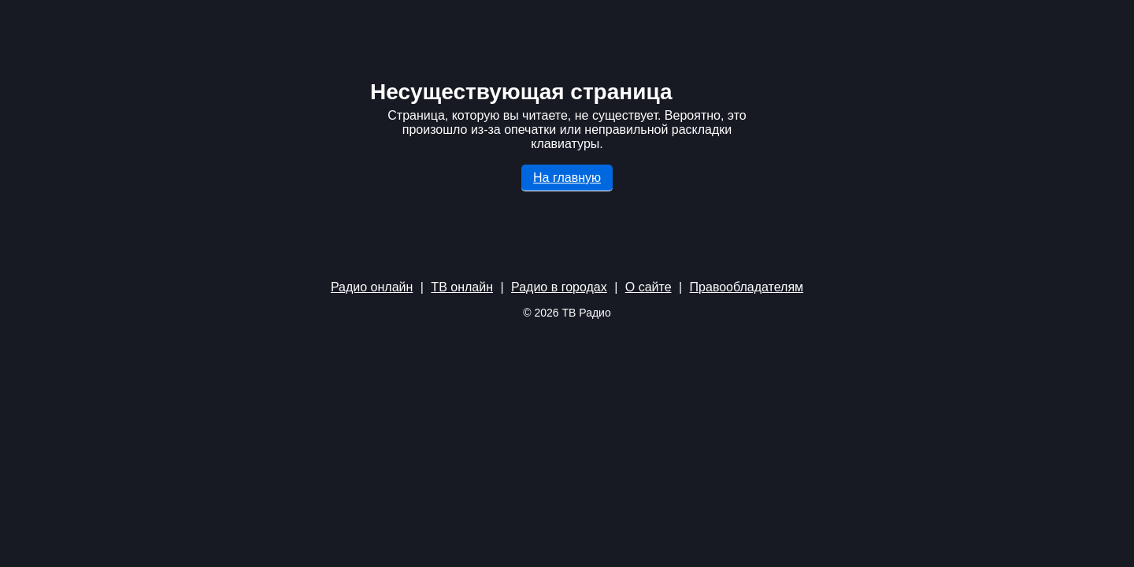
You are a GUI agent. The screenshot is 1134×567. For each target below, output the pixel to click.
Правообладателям (747, 287)
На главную (567, 177)
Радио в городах (559, 287)
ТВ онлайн (462, 287)
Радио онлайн (372, 287)
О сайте (648, 287)
